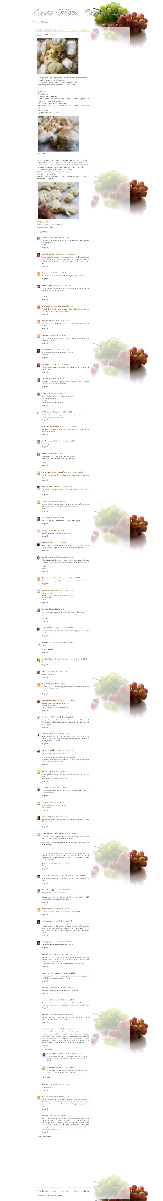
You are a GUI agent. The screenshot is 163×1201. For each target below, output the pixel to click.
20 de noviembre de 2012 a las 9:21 (61, 1014)
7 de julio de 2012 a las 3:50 (55, 684)
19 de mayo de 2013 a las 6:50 (63, 1029)
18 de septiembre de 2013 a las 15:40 (61, 1115)
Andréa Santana (47, 590)
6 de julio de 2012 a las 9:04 (54, 530)
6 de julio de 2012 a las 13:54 (63, 590)
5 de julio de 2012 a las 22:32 (58, 364)
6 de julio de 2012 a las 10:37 (56, 542)
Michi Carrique (47, 486)
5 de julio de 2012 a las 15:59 (65, 254)
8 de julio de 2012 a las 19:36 (64, 890)
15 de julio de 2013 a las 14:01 (59, 1097)
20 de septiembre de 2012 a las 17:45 (61, 1000)
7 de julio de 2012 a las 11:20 (66, 700)
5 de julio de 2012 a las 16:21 (62, 285)
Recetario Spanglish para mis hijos (54, 659)
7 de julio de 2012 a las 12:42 (63, 733)
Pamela (44, 501)
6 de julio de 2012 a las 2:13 (62, 412)
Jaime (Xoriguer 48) (49, 700)
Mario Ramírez (47, 285)
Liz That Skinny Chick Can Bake (53, 875)
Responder (45, 247)
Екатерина (45, 335)
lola (43, 609)
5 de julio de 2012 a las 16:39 (63, 306)
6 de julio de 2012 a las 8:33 (56, 501)
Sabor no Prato (47, 642)
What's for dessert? (49, 441)
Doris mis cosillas (48, 254)
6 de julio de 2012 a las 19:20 (63, 642)
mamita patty (46, 921)
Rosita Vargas (47, 750)
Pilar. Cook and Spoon (50, 426)
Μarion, (44, 453)
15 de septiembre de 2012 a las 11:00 (62, 973)
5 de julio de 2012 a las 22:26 (59, 349)
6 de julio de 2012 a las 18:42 (64, 628)
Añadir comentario (44, 1137)
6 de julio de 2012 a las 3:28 (65, 441)
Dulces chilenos (49, 227)
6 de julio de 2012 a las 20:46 (77, 659)
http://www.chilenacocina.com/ (53, 472)
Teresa (44, 817)
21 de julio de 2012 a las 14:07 (62, 921)
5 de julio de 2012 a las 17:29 (59, 320)
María (44, 542)
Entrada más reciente (47, 1191)
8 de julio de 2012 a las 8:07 (56, 802)
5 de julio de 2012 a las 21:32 (60, 335)
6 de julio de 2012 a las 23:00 (57, 671)
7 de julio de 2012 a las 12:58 (64, 750)
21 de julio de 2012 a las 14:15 (62, 942)
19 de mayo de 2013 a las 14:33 (71, 1053)
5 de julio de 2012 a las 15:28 (59, 237)
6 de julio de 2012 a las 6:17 (57, 453)
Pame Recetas (47, 908)
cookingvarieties (48, 628)
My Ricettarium (47, 412)
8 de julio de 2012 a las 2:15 (57, 788)
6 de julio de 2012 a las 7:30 (62, 486)
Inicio (65, 1191)
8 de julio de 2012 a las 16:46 (68, 833)
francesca (45, 349)
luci (43, 530)
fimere (44, 802)
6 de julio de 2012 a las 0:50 (55, 378)
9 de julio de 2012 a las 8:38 (62, 908)
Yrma (43, 378)
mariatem (45, 237)
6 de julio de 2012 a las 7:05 (73, 472)
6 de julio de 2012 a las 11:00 (64, 557)
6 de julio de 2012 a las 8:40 (55, 518)
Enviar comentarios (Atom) (55, 1195)
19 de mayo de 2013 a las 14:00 (59, 1084)
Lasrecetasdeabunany (49, 833)
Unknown (45, 320)
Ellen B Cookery (47, 306)
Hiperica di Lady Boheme (51, 578)
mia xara (45, 364)
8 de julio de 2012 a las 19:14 (75, 875)
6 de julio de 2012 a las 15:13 (55, 609)
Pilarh (44, 273)
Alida (43, 518)
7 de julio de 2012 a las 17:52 (59, 771)
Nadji (43, 684)
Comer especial (47, 717)
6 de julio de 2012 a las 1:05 (56, 393)
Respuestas (48, 1050)
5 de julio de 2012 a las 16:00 (56, 273)
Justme (44, 393)
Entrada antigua (81, 1191)
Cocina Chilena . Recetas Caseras (81, 14)
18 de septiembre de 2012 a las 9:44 (61, 987)
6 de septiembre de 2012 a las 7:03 (60, 954)
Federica (45, 788)
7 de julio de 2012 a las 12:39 (63, 717)
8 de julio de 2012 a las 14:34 (57, 817)
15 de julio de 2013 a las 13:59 (64, 1067)
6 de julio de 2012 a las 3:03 (67, 426)
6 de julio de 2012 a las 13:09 (70, 578)
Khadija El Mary (47, 557)
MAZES (44, 671)
